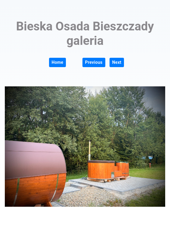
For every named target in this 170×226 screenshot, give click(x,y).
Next (117, 62)
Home (57, 62)
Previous (94, 62)
